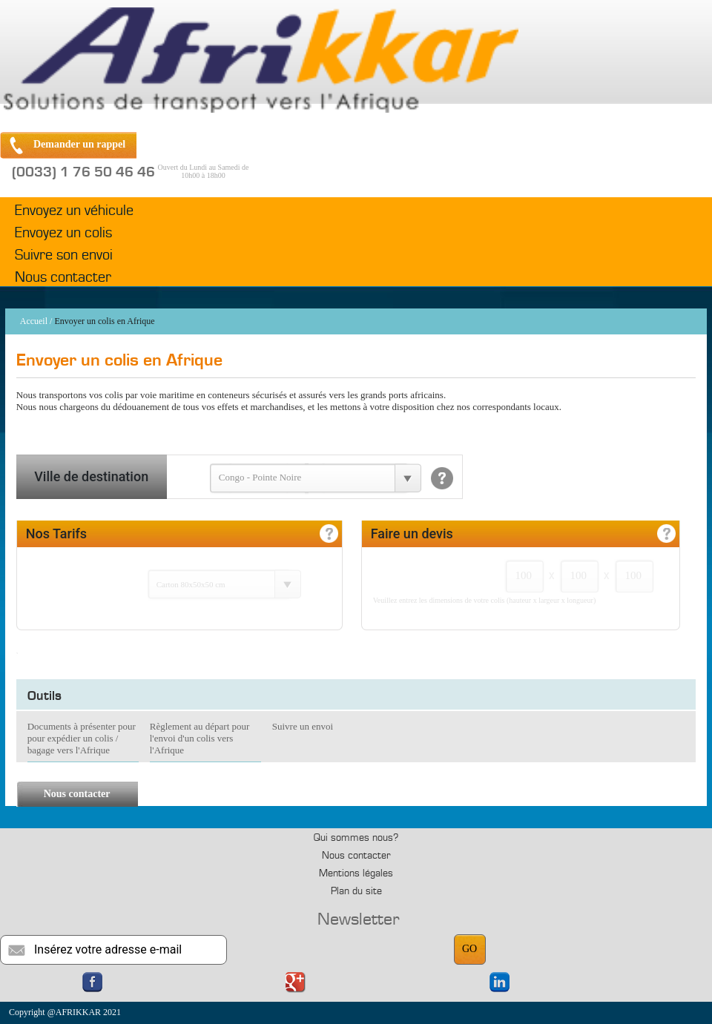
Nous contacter (63, 277)
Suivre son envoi (64, 255)
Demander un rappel (79, 144)
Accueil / (36, 321)
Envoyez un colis (63, 233)
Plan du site (356, 891)
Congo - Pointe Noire (260, 477)
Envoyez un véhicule (74, 210)
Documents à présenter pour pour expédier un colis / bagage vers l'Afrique (81, 738)
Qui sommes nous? (356, 838)
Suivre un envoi (302, 726)
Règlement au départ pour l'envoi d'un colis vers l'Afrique (200, 738)
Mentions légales (356, 873)
